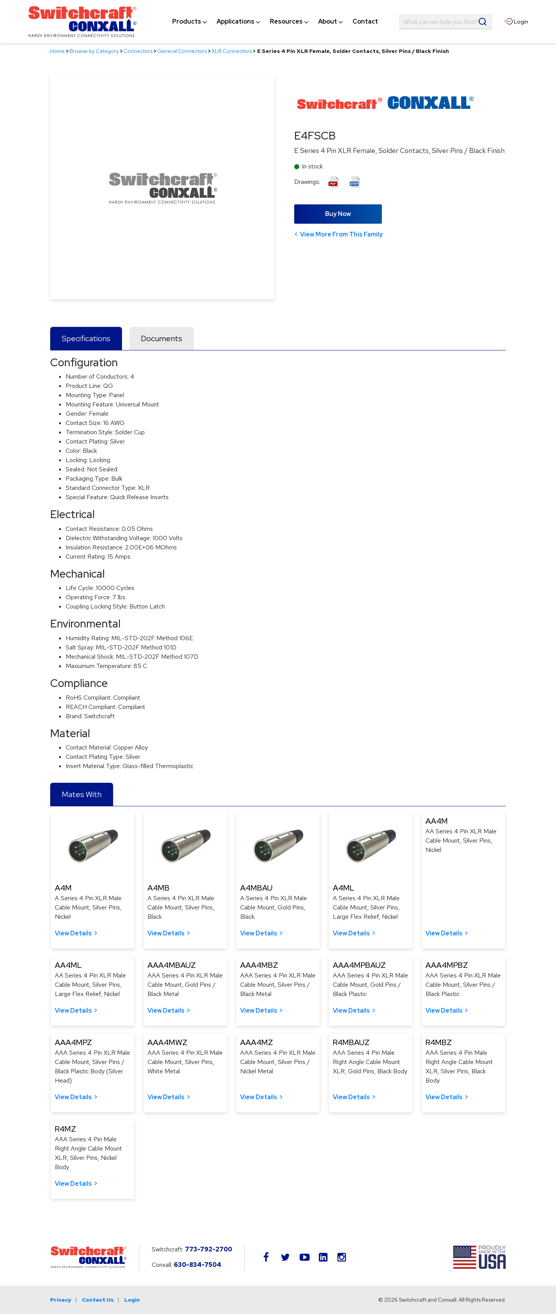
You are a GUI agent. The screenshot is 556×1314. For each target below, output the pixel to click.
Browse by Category (94, 51)
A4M (63, 888)
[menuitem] (186, 21)
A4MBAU (256, 888)
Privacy (60, 1299)
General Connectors (182, 51)
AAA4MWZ (167, 1042)
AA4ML (68, 965)
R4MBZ (438, 1042)
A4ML (343, 888)
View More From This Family (341, 234)
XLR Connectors (232, 51)
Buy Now (338, 214)
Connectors (138, 51)
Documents (161, 338)
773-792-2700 (208, 1249)
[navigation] (275, 21)
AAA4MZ (256, 1042)
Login (132, 1299)
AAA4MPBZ (446, 965)
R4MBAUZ (351, 1042)
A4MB (158, 888)
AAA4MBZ (259, 965)
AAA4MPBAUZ (359, 965)
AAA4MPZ (73, 1042)
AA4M (436, 821)
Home (57, 51)
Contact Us (98, 1299)
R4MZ (65, 1129)
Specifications (86, 338)
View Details (73, 933)
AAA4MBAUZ (171, 965)
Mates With (82, 794)
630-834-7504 (197, 1265)
